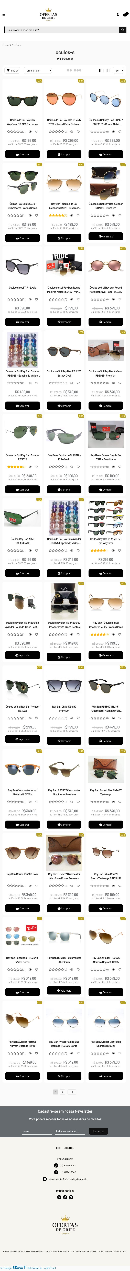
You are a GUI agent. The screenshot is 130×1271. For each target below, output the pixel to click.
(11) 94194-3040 (65, 1173)
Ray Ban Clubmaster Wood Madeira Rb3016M (22, 793)
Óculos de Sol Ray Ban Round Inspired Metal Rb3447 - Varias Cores (64, 290)
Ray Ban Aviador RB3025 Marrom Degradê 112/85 (106, 961)
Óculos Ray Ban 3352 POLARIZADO (22, 541)
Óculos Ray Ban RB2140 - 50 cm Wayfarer (105, 541)
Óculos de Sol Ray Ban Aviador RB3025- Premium (106, 373)
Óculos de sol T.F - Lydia (22, 287)
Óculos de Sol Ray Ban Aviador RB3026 (22, 709)
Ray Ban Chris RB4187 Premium (64, 709)
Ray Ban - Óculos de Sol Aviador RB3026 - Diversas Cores (64, 206)
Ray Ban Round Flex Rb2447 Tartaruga (106, 793)
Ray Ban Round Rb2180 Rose (22, 875)
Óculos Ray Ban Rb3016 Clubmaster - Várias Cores (22, 205)
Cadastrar (98, 1132)
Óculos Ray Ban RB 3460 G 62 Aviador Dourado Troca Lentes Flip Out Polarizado (22, 626)
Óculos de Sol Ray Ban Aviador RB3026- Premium (106, 205)
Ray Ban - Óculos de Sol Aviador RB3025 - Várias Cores (106, 625)
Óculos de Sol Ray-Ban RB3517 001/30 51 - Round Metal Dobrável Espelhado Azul (106, 122)
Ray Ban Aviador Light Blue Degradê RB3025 (106, 1044)
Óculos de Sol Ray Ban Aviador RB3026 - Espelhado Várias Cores (22, 374)
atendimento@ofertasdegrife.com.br (65, 1180)
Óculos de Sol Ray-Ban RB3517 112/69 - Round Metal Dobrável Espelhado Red (64, 122)
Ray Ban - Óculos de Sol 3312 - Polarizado (64, 457)
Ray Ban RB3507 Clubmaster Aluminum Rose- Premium (64, 877)
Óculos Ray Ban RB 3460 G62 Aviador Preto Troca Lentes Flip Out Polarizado (64, 626)
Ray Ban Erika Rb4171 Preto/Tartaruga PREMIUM (106, 877)
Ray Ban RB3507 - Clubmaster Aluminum (64, 961)
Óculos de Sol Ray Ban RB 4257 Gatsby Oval (64, 373)
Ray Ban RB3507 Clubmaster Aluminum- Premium (64, 793)
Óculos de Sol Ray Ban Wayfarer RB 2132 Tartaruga (22, 122)
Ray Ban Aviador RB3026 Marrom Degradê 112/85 (22, 1044)
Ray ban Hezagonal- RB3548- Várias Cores (22, 961)
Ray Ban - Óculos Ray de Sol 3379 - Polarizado (105, 457)
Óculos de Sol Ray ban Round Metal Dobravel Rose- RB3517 (105, 289)
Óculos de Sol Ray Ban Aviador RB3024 (22, 457)
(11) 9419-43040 (65, 1167)
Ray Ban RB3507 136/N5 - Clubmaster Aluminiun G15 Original (105, 710)
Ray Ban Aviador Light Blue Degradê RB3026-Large (64, 1044)
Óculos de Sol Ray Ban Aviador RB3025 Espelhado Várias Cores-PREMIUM (64, 542)
